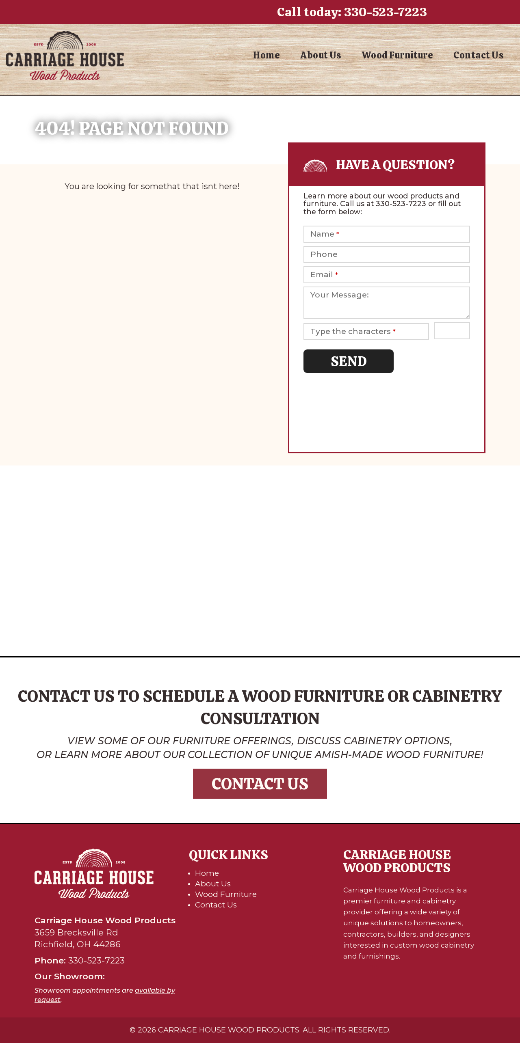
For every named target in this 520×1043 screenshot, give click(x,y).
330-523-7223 (385, 12)
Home (266, 55)
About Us (321, 55)
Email (324, 274)
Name (324, 234)
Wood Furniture (397, 55)
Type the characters (353, 331)
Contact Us (478, 55)
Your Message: (339, 295)
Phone (324, 254)
